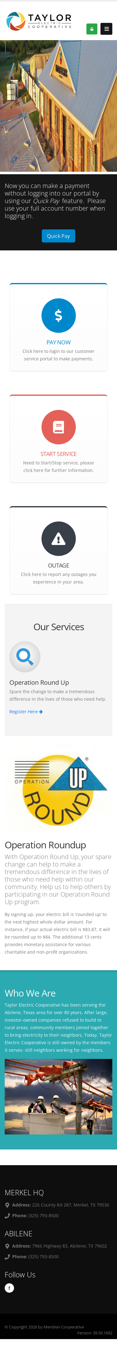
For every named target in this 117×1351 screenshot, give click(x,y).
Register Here (26, 712)
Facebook (9, 1288)
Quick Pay (58, 236)
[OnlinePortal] (40, 20)
